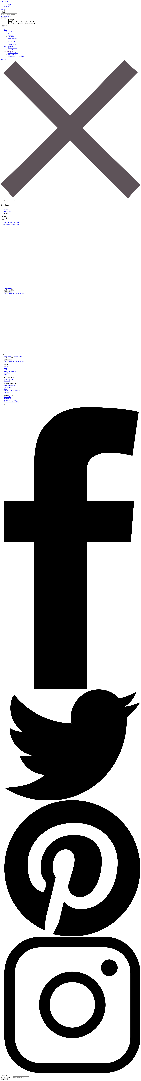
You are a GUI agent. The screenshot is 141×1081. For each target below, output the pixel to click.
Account (3, 59)
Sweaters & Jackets (10, 371)
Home (6, 210)
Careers (6, 392)
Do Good (10, 49)
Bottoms (10, 35)
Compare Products (9, 201)
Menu (2, 27)
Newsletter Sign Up (6, 1077)
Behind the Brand (13, 53)
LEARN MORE (12, 44)
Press (5, 389)
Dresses (10, 31)
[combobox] (9, 14)
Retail (6, 374)
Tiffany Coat (8, 288)
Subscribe (4, 1079)
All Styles (7, 373)
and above (11, 224)
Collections (7, 211)
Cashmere (11, 36)
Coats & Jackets (12, 38)
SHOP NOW (12, 41)
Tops (9, 33)
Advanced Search (6, 16)
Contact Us (7, 397)
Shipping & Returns (10, 400)
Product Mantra (12, 48)
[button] (9, 293)
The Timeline (12, 54)
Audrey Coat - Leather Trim (13, 356)
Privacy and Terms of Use (11, 402)
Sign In (10, 4)
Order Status (8, 398)
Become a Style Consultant (16, 56)
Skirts (6, 369)
